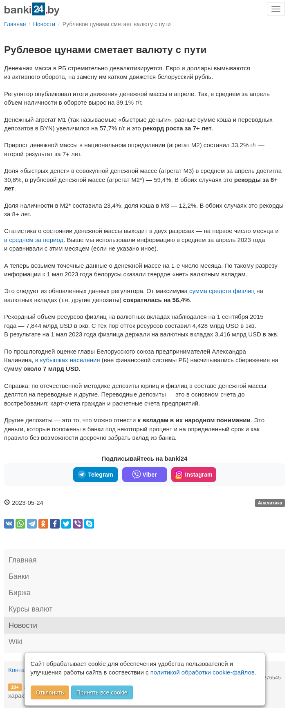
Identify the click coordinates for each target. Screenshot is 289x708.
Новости (23, 625)
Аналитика (270, 503)
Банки (19, 576)
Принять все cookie (102, 692)
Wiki (15, 642)
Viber (144, 475)
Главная (23, 560)
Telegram (95, 475)
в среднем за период (33, 239)
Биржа (20, 593)
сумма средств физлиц (222, 290)
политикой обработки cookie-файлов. (203, 672)
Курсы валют (30, 609)
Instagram (194, 475)
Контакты (21, 669)
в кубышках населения (67, 359)
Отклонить (50, 692)
